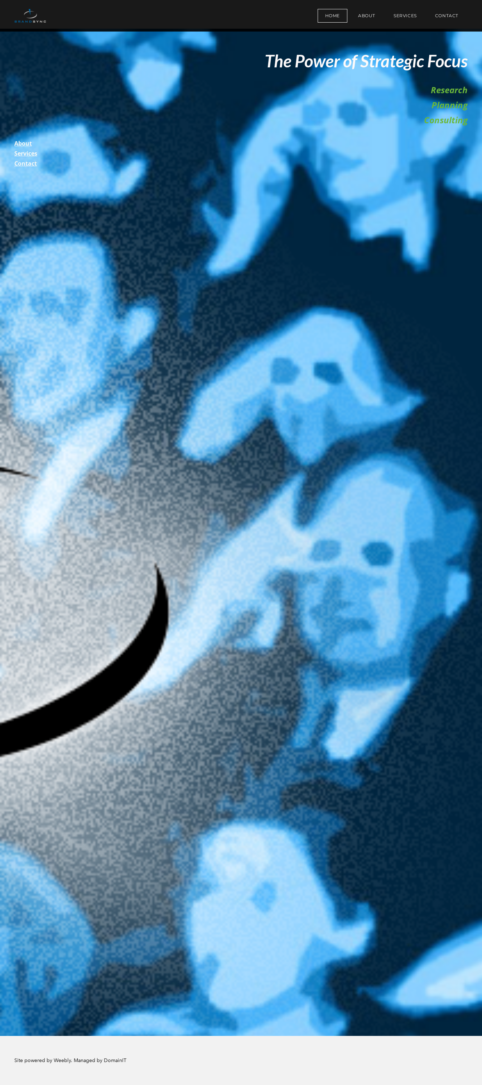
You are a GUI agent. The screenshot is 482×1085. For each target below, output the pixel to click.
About (366, 15)
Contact (446, 15)
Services (405, 15)
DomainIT (115, 1060)
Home (332, 15)
